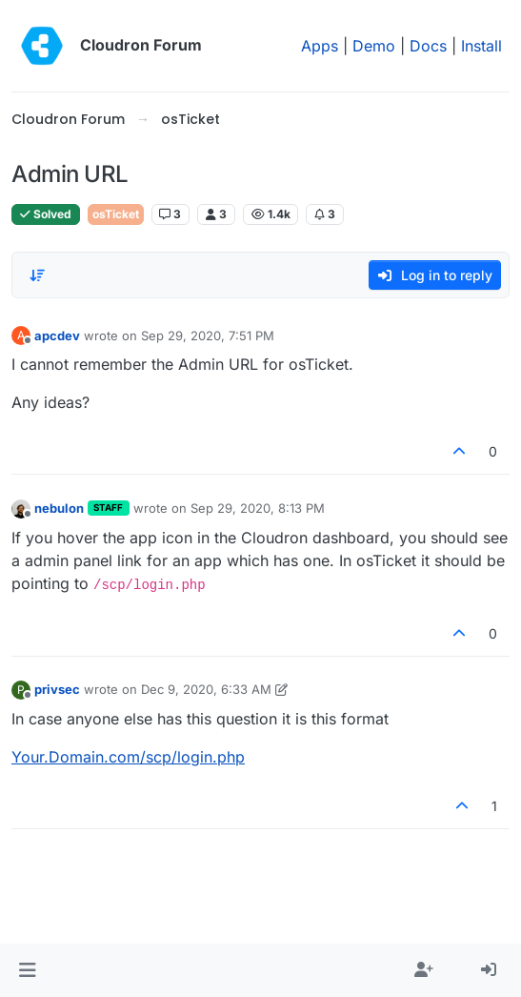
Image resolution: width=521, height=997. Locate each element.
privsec (57, 689)
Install (481, 45)
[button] (27, 970)
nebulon (59, 508)
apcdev (57, 335)
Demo (373, 45)
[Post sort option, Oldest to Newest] (37, 275)
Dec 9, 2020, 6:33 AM (206, 689)
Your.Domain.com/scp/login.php (128, 756)
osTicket (115, 214)
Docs (428, 45)
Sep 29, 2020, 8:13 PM (257, 508)
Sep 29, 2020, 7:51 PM (207, 335)
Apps (319, 45)
